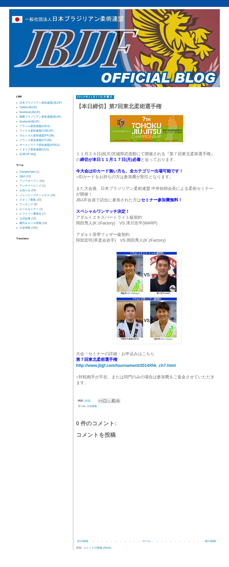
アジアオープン (29, 181)
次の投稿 (82, 541)
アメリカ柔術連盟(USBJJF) (36, 130)
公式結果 (24, 218)
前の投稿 (210, 541)
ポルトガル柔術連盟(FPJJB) (36, 135)
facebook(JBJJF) (29, 112)
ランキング (26, 204)
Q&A (22, 176)
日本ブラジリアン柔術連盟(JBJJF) (40, 102)
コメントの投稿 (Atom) (97, 547)
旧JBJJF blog (27, 154)
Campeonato (27, 171)
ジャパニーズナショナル (34, 195)
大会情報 (92, 406)
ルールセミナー (29, 209)
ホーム (146, 541)
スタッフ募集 (27, 199)
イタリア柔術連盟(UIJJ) (34, 149)
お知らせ (24, 190)
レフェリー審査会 (30, 213)
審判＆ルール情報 (30, 223)
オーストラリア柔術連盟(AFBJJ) (39, 145)
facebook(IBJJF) (29, 121)
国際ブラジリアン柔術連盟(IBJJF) (40, 116)
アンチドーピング (30, 185)
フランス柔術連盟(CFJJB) (35, 140)
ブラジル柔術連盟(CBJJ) (34, 126)
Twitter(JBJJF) (28, 107)
